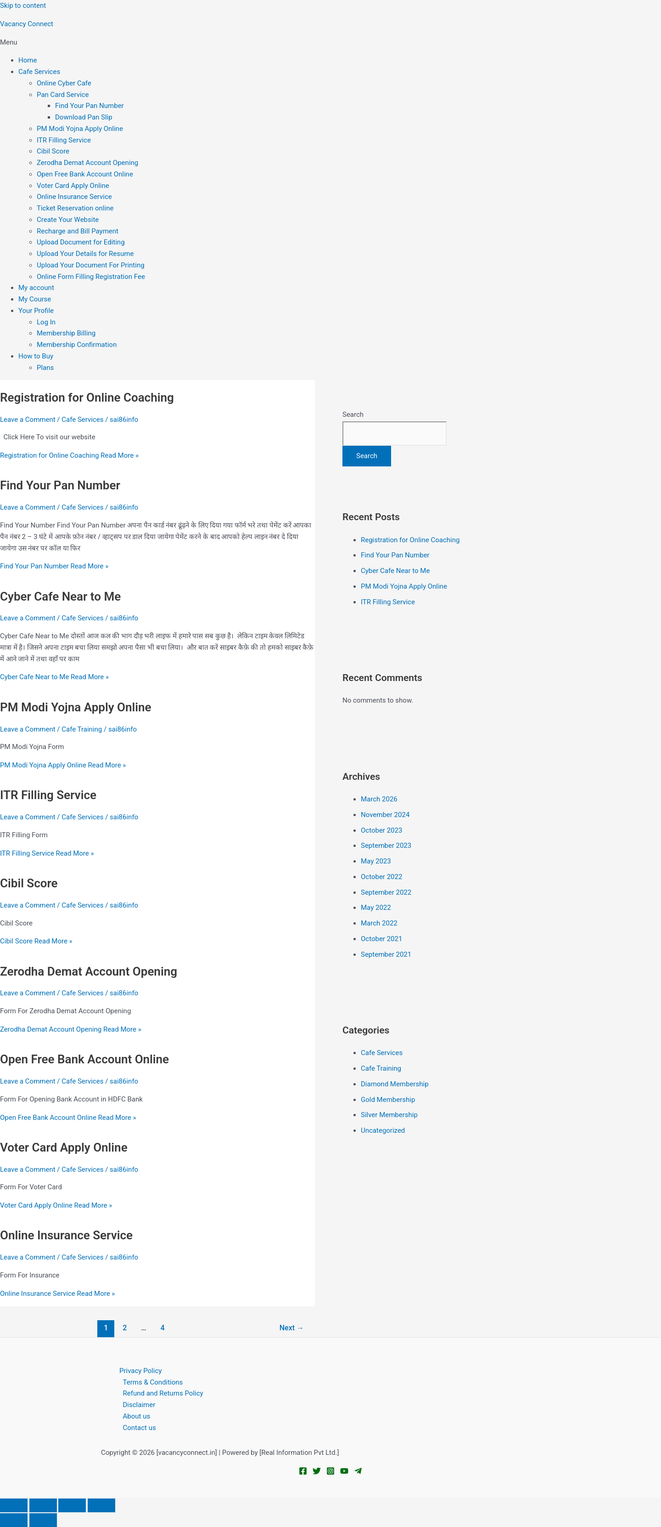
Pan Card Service (63, 95)
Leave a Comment (28, 419)
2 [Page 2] (125, 1327)
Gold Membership (388, 1100)
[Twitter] (317, 1473)
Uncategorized (383, 1130)
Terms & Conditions (153, 1382)
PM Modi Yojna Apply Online (80, 129)
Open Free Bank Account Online (85, 174)
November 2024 (385, 815)
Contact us (139, 1428)
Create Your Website (68, 220)
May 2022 (376, 907)
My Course (34, 299)
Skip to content (23, 5)
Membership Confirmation (77, 345)
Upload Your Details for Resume (85, 254)
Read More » (69, 455)
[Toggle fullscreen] (43, 1505)
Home (27, 60)
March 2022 (379, 923)
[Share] (72, 1505)
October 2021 (381, 939)
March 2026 (379, 799)
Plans (45, 367)
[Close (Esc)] (101, 1505)
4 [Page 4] (162, 1327)
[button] (330, 42)
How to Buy (35, 356)
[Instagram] (330, 1473)
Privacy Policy (140, 1371)
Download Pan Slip (83, 117)
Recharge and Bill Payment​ (77, 231)
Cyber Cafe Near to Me (60, 596)
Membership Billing (66, 333)
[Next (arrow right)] (43, 1520)
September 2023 (386, 845)
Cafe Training (82, 729)
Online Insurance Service (74, 197)
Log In (46, 322)
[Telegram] (358, 1473)
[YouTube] (344, 1473)
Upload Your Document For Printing (91, 265)
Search (353, 414)
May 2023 (376, 861)
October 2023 (381, 830)
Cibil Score (53, 151)
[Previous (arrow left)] (14, 1520)
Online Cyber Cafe (64, 83)
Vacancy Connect (26, 24)
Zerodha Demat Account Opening (87, 163)
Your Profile (36, 311)
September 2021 (386, 954)
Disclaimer (139, 1405)
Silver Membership (389, 1115)
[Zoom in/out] (14, 1505)
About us (137, 1416)
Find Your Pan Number (89, 106)
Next (292, 1327)
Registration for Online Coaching (87, 397)
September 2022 (386, 892)
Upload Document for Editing (81, 242)
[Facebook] (303, 1473)
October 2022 (381, 877)
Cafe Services (39, 72)
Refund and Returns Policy (163, 1393)
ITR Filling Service (64, 140)
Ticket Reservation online (75, 208)
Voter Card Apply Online (73, 186)
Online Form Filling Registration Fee (91, 276)
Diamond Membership (395, 1084)
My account (36, 288)
